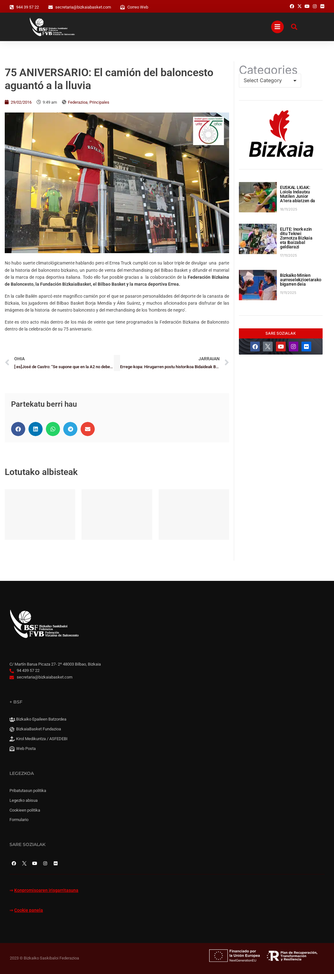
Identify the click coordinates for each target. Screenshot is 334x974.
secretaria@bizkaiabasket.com (83, 7)
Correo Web (137, 7)
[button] (18, 429)
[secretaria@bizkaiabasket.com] (50, 7)
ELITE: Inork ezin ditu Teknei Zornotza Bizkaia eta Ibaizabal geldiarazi (296, 238)
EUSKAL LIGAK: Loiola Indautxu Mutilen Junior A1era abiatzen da (297, 194)
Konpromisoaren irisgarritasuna (46, 890)
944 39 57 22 (27, 7)
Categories (268, 70)
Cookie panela (28, 910)
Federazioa (78, 102)
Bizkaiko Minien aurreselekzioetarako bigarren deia (300, 280)
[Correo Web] (122, 7)
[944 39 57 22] (11, 7)
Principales (99, 102)
